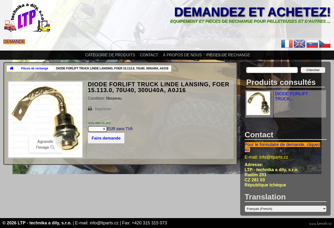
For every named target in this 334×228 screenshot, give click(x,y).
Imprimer (103, 109)
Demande (14, 41)
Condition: (97, 98)
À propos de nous (182, 55)
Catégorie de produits (110, 55)
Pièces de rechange (228, 55)
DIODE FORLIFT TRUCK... (291, 96)
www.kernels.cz (320, 223)
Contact (149, 55)
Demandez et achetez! (252, 12)
